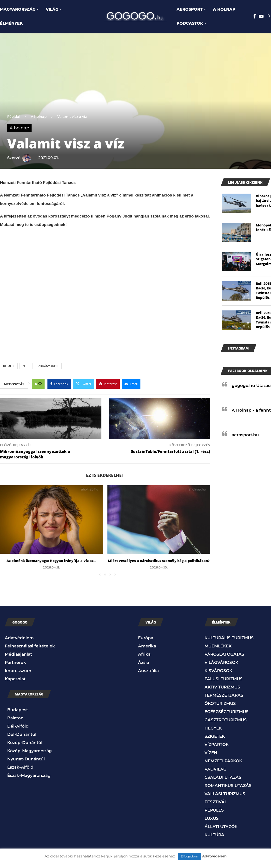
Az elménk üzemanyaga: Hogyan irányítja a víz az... (51, 560)
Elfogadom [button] (189, 856)
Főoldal (13, 116)
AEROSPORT (190, 9)
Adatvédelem (19, 637)
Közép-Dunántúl (24, 742)
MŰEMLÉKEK (218, 646)
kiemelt (8, 366)
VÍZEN (211, 752)
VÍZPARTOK (217, 744)
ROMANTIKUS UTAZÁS (228, 785)
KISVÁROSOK (218, 670)
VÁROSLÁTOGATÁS (224, 654)
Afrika (144, 654)
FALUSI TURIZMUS (224, 678)
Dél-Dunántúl (21, 734)
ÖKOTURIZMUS (220, 703)
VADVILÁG (215, 769)
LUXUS (212, 818)
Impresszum (18, 670)
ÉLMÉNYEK (11, 23)
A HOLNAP (224, 9)
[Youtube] (261, 16)
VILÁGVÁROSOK (221, 662)
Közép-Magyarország (29, 750)
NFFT (26, 366)
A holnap (39, 116)
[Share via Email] (131, 384)
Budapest (17, 709)
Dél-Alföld (18, 726)
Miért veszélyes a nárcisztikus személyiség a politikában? (159, 560)
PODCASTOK (190, 23)
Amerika (147, 646)
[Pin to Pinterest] (108, 384)
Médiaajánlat (18, 654)
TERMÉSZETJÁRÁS (224, 695)
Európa (145, 637)
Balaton (15, 718)
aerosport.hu (245, 434)
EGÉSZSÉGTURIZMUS (227, 711)
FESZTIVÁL (216, 802)
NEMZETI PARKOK (223, 760)
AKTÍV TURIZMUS (222, 687)
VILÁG (52, 9)
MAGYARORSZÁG (17, 9)
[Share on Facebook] (59, 384)
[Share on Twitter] (83, 384)
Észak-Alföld (20, 767)
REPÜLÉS (214, 810)
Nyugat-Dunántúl (26, 759)
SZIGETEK (215, 736)
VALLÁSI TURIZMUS (225, 793)
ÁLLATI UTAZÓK (221, 826)
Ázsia (143, 662)
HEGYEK (213, 728)
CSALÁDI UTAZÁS (223, 777)
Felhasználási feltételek (30, 646)
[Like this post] (40, 384)
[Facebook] (254, 16)
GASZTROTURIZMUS (226, 719)
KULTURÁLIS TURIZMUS (229, 637)
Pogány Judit (48, 366)
